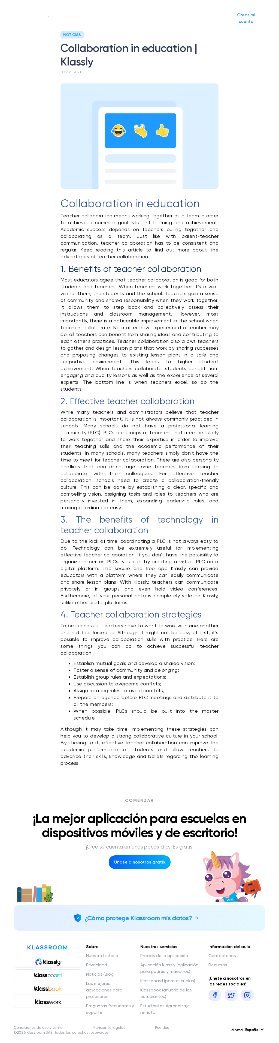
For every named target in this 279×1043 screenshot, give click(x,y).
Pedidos (162, 1027)
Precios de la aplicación (164, 955)
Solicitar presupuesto (182, 18)
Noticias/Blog (149, 18)
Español (254, 1029)
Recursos (217, 964)
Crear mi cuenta (249, 18)
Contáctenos (222, 955)
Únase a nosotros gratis (139, 862)
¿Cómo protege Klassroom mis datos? (138, 918)
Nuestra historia (66, 18)
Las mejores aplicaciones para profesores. (104, 990)
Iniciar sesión (209, 18)
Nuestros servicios (104, 18)
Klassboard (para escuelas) (167, 980)
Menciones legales (109, 1027)
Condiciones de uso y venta (38, 1027)
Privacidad (96, 964)
